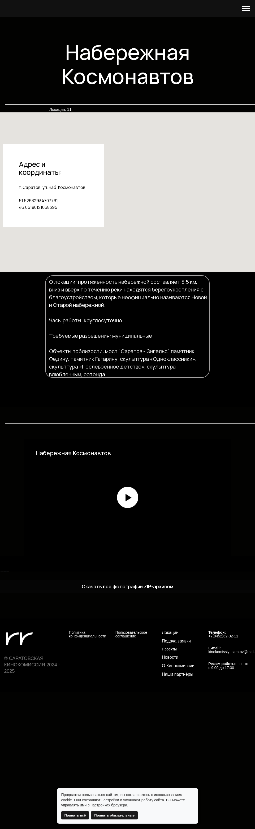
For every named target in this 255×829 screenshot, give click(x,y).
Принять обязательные (114, 815)
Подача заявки (176, 770)
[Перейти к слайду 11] (104, 693)
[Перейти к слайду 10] (99, 693)
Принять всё (75, 815)
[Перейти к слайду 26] (175, 693)
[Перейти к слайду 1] (56, 693)
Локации (170, 761)
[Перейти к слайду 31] (199, 693)
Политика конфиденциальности (87, 763)
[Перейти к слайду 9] (94, 693)
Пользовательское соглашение (131, 763)
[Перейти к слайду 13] (113, 693)
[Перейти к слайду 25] (171, 693)
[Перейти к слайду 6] (80, 693)
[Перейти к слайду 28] (185, 693)
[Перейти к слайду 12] (108, 693)
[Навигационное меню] (246, 8)
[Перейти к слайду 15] (123, 693)
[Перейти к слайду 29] (190, 693)
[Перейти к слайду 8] (89, 693)
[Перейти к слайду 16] (128, 693)
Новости (170, 786)
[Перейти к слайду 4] (70, 693)
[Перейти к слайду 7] (85, 693)
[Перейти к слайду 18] (137, 693)
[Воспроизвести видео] (128, 497)
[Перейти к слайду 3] (65, 693)
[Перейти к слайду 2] (61, 693)
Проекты (169, 778)
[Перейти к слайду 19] (142, 693)
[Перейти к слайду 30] (194, 693)
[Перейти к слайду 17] (132, 693)
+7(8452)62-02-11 (223, 765)
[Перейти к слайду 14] (118, 693)
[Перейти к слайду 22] (156, 693)
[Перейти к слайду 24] (166, 693)
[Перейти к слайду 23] (161, 693)
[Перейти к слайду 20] (147, 693)
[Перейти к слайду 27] (180, 693)
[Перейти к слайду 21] (151, 693)
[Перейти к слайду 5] (75, 693)
